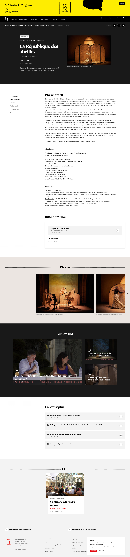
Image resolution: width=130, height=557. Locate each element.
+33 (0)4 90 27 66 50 (20, 549)
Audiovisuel (14, 106)
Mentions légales (50, 548)
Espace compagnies (77, 545)
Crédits (74, 548)
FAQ (46, 542)
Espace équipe (49, 551)
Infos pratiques (15, 99)
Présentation (14, 96)
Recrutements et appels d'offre (53, 545)
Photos (12, 103)
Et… (11, 112)
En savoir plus (14, 109)
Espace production (77, 542)
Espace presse (76, 539)
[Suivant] (127, 293)
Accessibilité (48, 539)
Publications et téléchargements (81, 551)
